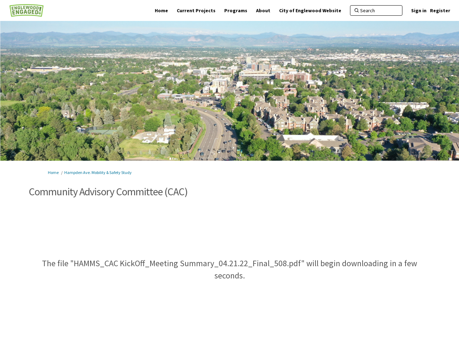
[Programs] (236, 10)
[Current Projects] (196, 10)
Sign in (419, 10)
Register (440, 10)
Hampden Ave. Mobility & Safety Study (98, 172)
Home (53, 172)
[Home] (161, 10)
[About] (263, 10)
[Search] (376, 10)
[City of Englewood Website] (310, 10)
